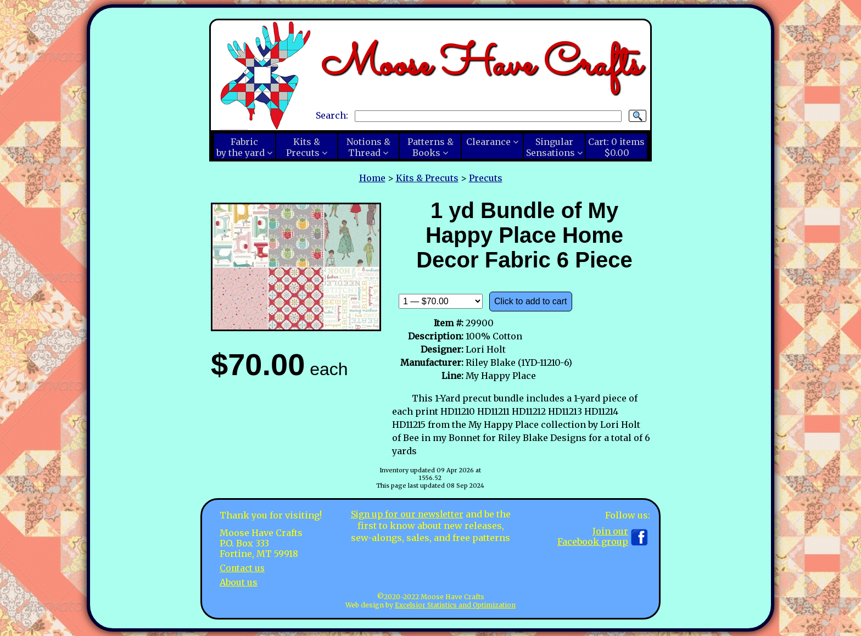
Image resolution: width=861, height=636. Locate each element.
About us (239, 581)
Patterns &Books (430, 147)
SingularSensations (550, 147)
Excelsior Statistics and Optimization (455, 605)
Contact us (243, 567)
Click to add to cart (530, 301)
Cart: (616, 147)
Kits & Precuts (427, 177)
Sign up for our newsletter (407, 514)
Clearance (488, 141)
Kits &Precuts (303, 147)
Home (372, 177)
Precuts (485, 177)
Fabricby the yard (240, 147)
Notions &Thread (368, 147)
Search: (332, 115)
